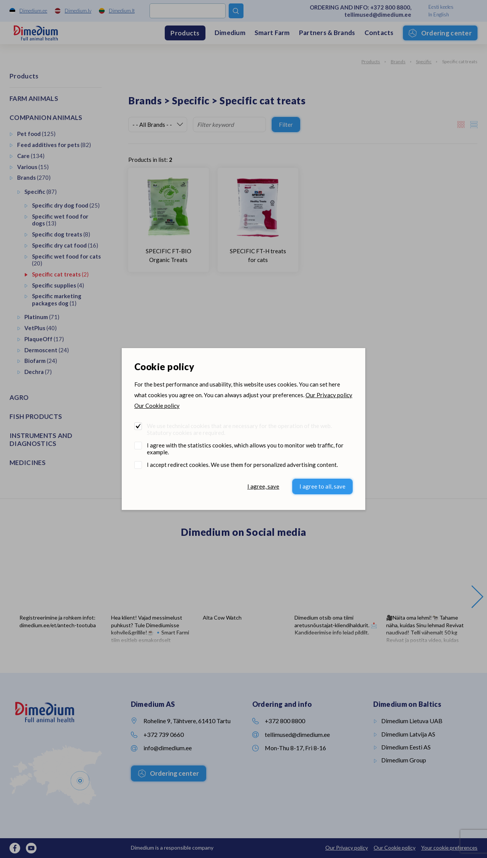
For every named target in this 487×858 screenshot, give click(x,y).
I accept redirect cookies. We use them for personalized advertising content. (242, 464)
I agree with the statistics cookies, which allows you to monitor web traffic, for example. (245, 448)
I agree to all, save (322, 486)
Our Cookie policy (157, 405)
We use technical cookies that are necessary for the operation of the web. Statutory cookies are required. (239, 429)
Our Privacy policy (329, 394)
